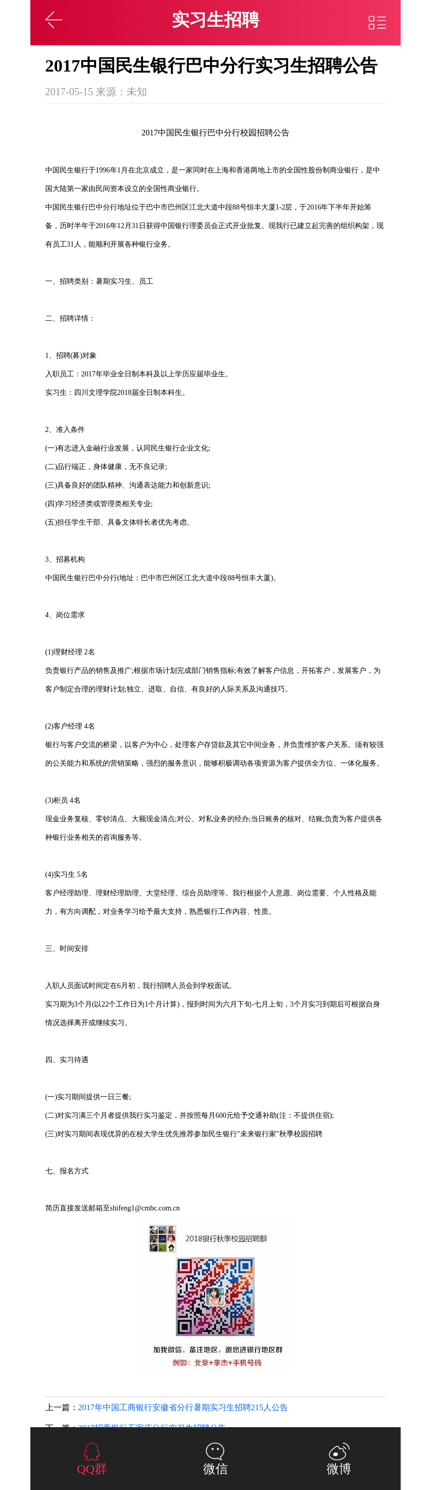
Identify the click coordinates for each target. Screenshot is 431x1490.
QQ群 (92, 1469)
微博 (339, 1469)
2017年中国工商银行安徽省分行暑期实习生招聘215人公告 (183, 1407)
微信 (215, 1469)
